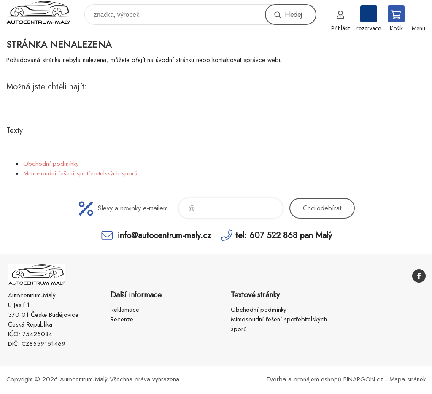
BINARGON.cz (363, 379)
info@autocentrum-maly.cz (164, 235)
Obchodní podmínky (51, 163)
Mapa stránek (407, 379)
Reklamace (125, 309)
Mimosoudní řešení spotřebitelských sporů (80, 173)
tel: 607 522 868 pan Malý (283, 235)
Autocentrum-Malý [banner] (43, 12)
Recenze (122, 319)
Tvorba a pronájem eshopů (303, 379)
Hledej (293, 14)
